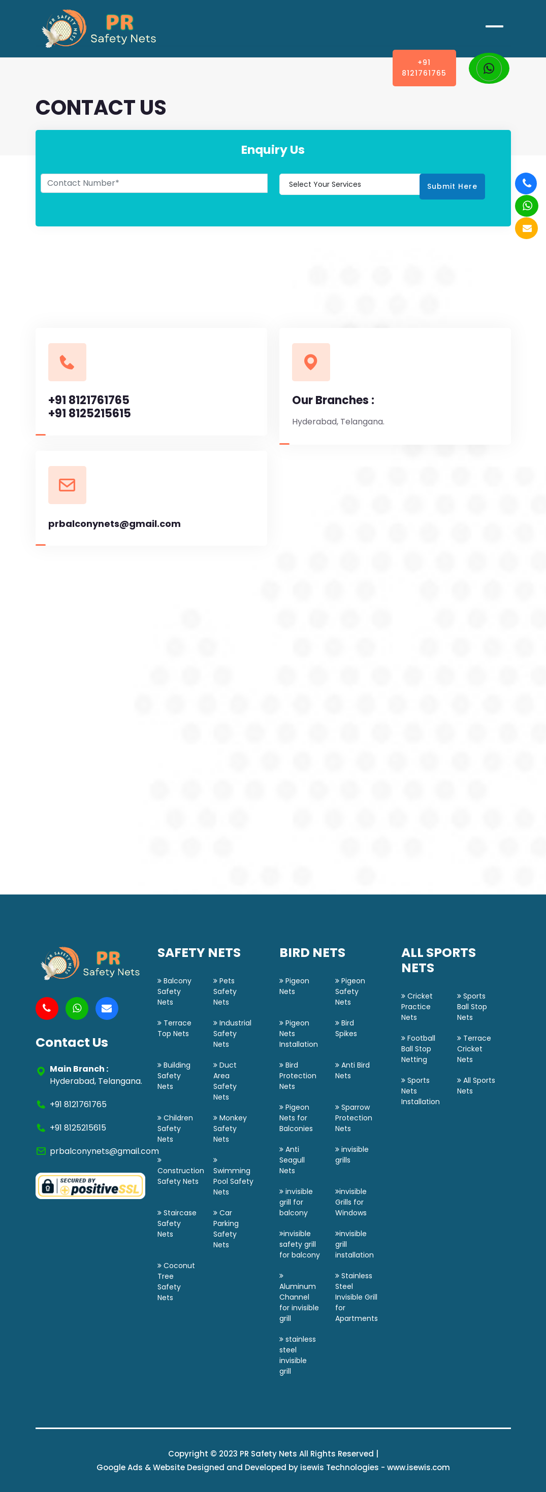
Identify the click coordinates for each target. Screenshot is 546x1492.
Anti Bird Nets (352, 1070)
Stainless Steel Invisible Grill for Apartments (356, 1297)
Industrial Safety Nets (232, 1033)
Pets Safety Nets (225, 991)
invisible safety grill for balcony (299, 1244)
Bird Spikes (346, 1028)
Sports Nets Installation (420, 1091)
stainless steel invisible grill (297, 1355)
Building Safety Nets (173, 1075)
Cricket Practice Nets (417, 1006)
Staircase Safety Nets (177, 1223)
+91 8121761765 (424, 67)
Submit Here (452, 186)
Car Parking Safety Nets (226, 1229)
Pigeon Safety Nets (350, 991)
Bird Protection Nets (297, 1075)
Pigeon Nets (294, 986)
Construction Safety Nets (180, 1171)
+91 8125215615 (89, 413)
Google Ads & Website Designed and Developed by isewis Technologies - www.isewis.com (273, 1467)
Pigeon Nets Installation (298, 1033)
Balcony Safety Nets (174, 991)
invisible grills (352, 1154)
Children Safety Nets (175, 1128)
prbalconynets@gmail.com (114, 523)
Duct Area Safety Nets (225, 1081)
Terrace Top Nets (174, 1028)
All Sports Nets (476, 1085)
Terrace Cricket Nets (474, 1049)
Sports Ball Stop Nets (472, 1006)
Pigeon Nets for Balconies (296, 1118)
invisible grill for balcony (296, 1202)
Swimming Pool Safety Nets (233, 1176)
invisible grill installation (354, 1244)
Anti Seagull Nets (292, 1160)
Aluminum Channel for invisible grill (299, 1297)
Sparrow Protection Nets (353, 1118)
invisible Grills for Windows (351, 1202)
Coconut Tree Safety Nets (176, 1282)
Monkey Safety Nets (230, 1128)
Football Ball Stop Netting (418, 1049)
